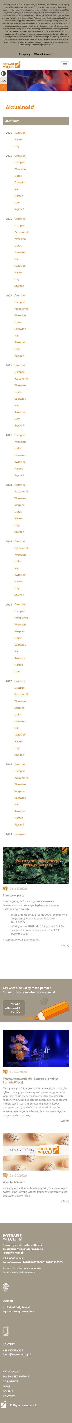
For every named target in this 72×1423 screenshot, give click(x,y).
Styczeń (19, 209)
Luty (17, 146)
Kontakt (9, 1396)
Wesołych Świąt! (14, 1182)
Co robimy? (10, 1381)
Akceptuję (24, 54)
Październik (21, 232)
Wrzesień (20, 169)
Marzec (18, 139)
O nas (6, 1386)
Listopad (19, 162)
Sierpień (19, 505)
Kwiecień (20, 132)
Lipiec (18, 175)
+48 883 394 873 (13, 1350)
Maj (16, 189)
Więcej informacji (43, 54)
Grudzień (20, 155)
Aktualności (11, 1371)
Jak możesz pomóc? (16, 1376)
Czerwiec (20, 182)
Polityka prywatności (19, 1405)
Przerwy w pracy (13, 895)
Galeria (8, 1391)
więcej (65, 945)
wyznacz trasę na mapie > (18, 1311)
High (3, 73)
